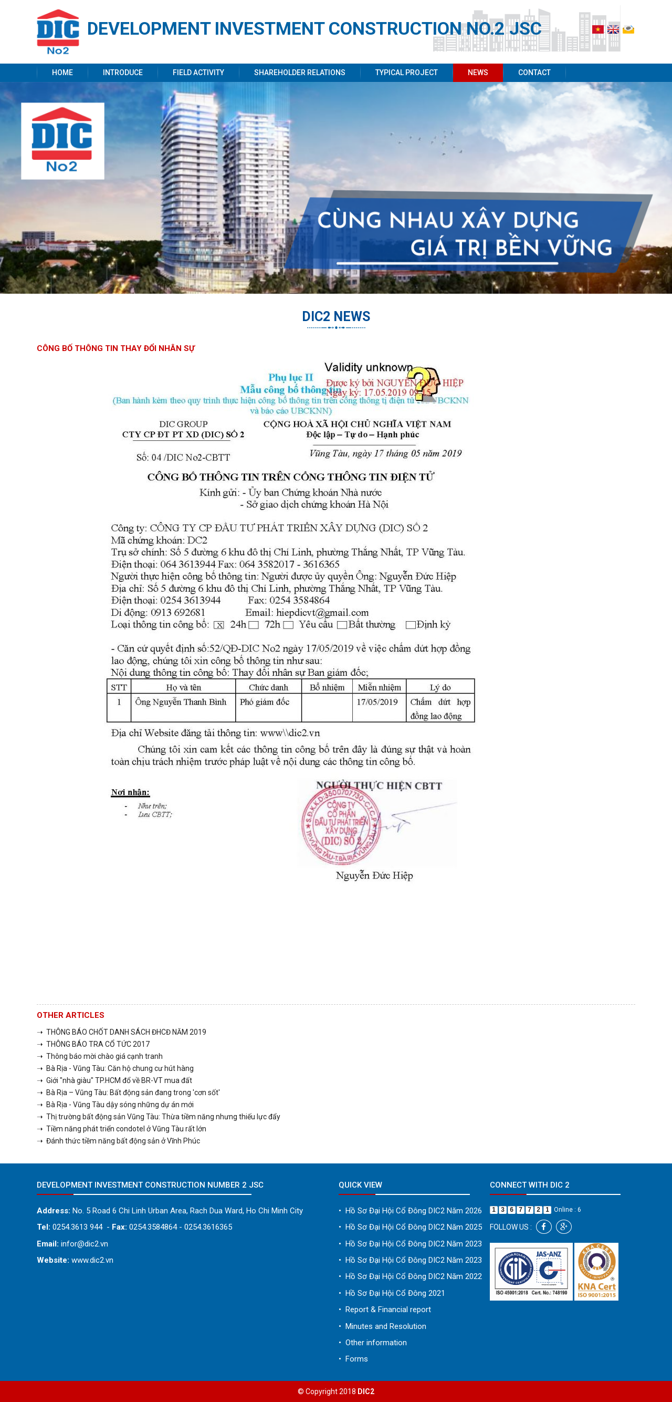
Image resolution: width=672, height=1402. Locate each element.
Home (62, 72)
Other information (373, 1342)
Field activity (198, 72)
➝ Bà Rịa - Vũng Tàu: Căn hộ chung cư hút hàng (115, 1068)
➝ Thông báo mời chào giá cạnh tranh (100, 1056)
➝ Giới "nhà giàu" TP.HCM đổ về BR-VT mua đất (114, 1080)
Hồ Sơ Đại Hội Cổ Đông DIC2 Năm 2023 (410, 1244)
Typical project (406, 72)
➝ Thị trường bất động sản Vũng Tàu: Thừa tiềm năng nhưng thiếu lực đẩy (158, 1116)
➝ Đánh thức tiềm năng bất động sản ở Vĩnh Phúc (118, 1141)
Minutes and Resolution (382, 1326)
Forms (353, 1359)
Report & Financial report (385, 1309)
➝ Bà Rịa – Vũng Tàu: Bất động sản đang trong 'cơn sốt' (128, 1092)
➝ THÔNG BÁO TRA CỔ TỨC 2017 (93, 1044)
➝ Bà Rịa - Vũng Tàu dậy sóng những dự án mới (115, 1104)
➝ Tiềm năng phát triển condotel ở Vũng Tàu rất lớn (121, 1129)
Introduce (123, 72)
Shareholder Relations (299, 72)
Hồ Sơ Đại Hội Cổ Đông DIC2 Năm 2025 (410, 1227)
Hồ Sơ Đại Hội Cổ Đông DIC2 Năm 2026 (410, 1210)
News (478, 72)
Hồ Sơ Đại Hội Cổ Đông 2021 (392, 1293)
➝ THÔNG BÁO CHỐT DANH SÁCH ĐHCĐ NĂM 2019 (121, 1032)
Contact (534, 72)
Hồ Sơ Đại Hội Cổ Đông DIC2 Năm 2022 (410, 1276)
